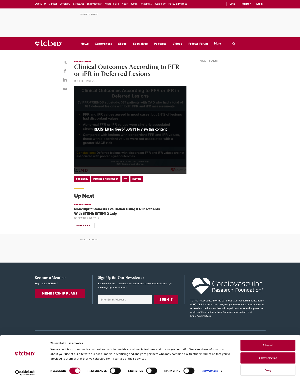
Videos (177, 43)
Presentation (83, 61)
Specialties (140, 43)
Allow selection (268, 353)
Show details (210, 366)
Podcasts (160, 43)
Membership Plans (60, 293)
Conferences (103, 43)
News (85, 43)
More (217, 43)
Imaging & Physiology (106, 179)
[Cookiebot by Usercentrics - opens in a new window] (25, 368)
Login (259, 3)
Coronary (82, 179)
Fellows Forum (198, 43)
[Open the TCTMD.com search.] (233, 43)
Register (246, 3)
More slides (84, 225)
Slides (122, 43)
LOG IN (130, 129)
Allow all (268, 340)
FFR (125, 179)
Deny (268, 366)
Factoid (136, 179)
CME (232, 3)
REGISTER (101, 129)
